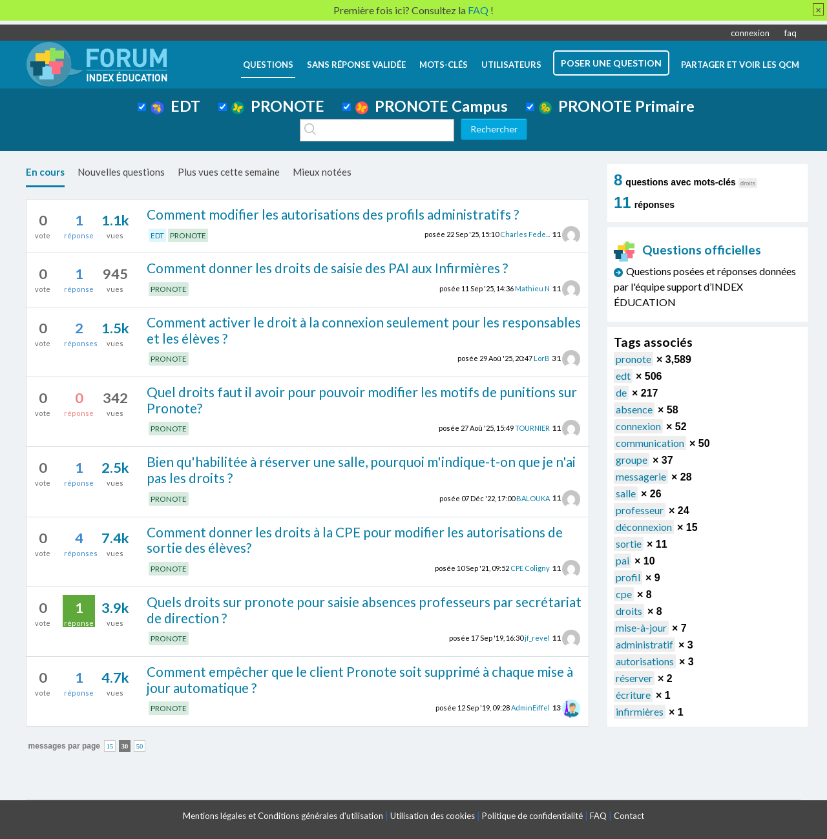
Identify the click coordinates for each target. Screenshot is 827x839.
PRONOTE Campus (431, 106)
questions (268, 64)
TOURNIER (532, 428)
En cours (45, 172)
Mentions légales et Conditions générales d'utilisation (283, 816)
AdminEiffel (530, 707)
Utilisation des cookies (432, 816)
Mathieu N (532, 288)
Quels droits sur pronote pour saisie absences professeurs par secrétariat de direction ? (364, 610)
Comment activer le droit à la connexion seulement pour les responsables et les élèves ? (364, 330)
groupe (631, 459)
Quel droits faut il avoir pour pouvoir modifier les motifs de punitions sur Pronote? (362, 400)
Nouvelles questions (121, 172)
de (621, 392)
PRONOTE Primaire (617, 106)
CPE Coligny (530, 568)
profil (628, 577)
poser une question (611, 62)
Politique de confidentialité (532, 816)
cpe (624, 594)
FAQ (598, 816)
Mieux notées (322, 172)
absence (634, 409)
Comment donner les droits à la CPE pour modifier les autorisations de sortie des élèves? (355, 540)
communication (650, 443)
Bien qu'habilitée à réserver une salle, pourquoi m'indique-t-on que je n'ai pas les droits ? (361, 469)
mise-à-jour (641, 627)
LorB (542, 358)
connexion (750, 33)
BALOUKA (533, 497)
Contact (629, 816)
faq (790, 33)
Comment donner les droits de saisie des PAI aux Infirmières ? (327, 268)
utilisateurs (511, 64)
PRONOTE (277, 106)
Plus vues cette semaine (229, 172)
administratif (644, 644)
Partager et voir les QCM (740, 64)
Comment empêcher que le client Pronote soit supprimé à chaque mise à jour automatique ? (360, 679)
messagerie (641, 476)
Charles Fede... (525, 234)
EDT (175, 106)
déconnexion (644, 527)
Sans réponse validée (356, 64)
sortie (629, 543)
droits (629, 611)
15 (110, 746)
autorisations (645, 661)
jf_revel (537, 638)
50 (139, 746)
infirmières (640, 711)
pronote (633, 359)
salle (626, 493)
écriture (633, 695)
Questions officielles (687, 249)
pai (622, 560)
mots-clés (443, 64)
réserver (634, 678)
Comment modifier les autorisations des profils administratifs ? (333, 214)
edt (623, 375)
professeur (640, 510)
